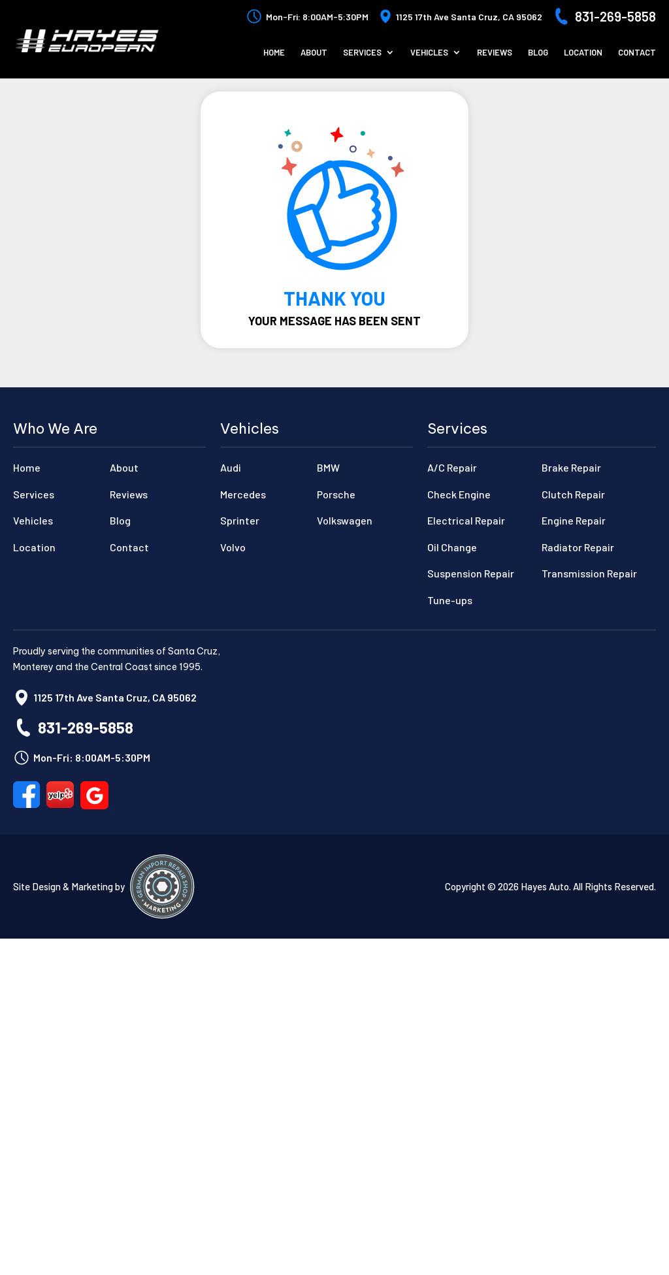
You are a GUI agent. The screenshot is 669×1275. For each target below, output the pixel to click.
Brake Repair (571, 467)
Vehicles (429, 52)
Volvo (233, 547)
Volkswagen (344, 520)
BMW (328, 467)
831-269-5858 (615, 16)
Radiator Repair (578, 547)
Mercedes (243, 494)
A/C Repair (452, 467)
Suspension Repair (470, 573)
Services (362, 52)
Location (583, 52)
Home (274, 52)
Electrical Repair (466, 520)
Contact (637, 52)
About (314, 52)
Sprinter (239, 520)
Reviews (494, 52)
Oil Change (452, 547)
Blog (538, 52)
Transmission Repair (589, 573)
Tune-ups (449, 600)
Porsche (336, 494)
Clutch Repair (573, 494)
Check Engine (459, 494)
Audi (230, 467)
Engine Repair (574, 520)
